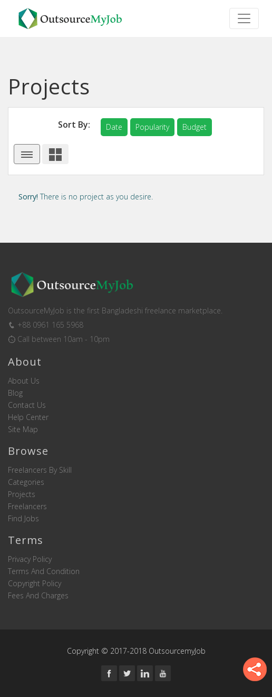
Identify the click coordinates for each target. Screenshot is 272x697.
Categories (26, 482)
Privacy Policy (30, 559)
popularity (152, 127)
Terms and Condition (44, 571)
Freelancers (27, 506)
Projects (21, 494)
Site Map (23, 429)
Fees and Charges (38, 595)
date (114, 127)
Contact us (27, 405)
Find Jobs (23, 518)
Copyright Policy (34, 583)
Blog (15, 393)
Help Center (28, 417)
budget (194, 127)
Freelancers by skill (40, 470)
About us (24, 381)
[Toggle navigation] (244, 18)
